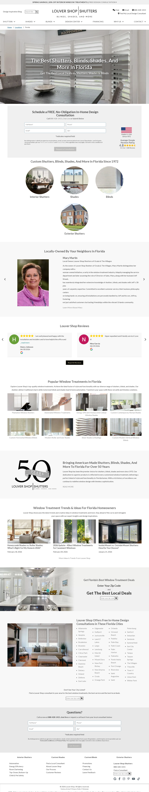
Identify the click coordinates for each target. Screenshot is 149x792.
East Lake (82, 681)
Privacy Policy (61, 142)
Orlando (114, 628)
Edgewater (99, 628)
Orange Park (100, 680)
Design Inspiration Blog (12, 11)
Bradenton (82, 642)
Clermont (82, 660)
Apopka (81, 635)
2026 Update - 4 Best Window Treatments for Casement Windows (73, 546)
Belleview (82, 638)
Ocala (97, 676)
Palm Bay (115, 642)
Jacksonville (99, 635)
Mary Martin (70, 257)
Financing (98, 21)
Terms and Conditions (47, 142)
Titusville (131, 667)
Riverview (115, 670)
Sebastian (131, 635)
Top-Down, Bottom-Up (18, 772)
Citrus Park (82, 653)
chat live (64, 717)
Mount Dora (100, 659)
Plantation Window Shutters (23, 412)
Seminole (130, 639)
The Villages (132, 663)
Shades (30, 21)
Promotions (87, 763)
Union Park (131, 677)
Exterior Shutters (74, 233)
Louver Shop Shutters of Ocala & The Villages (93, 261)
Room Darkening (16, 769)
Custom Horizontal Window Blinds (23, 437)
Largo (97, 646)
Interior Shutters (39, 196)
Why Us (119, 21)
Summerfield (132, 643)
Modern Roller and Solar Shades (57, 437)
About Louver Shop (53, 766)
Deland (81, 674)
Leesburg (98, 649)
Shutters (9, 21)
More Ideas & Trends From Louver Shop (74, 558)
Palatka (114, 638)
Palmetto (114, 656)
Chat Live (66, 118)
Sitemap (86, 789)
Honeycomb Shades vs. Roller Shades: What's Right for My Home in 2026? (25, 546)
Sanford (130, 632)
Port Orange (116, 666)
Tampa (130, 653)
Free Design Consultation (103, 2)
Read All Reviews (74, 363)
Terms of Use (65, 789)
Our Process (51, 769)
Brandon (81, 646)
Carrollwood (83, 649)
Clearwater (82, 656)
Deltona (81, 677)
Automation (14, 763)
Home (9, 27)
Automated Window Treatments (57, 412)
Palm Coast (115, 646)
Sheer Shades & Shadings (91, 437)
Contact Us (87, 769)
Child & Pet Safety (16, 775)
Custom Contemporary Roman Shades (126, 412)
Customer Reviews (53, 772)
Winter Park (132, 680)
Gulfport (98, 632)
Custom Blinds (91, 757)
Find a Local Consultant (55, 763)
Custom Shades (58, 757)
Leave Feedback (89, 772)
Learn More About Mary (72, 307)
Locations (18, 27)
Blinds (50, 21)
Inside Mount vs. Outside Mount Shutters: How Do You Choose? (119, 546)
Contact (140, 21)
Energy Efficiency (16, 766)
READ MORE (68, 487)
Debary (81, 670)
